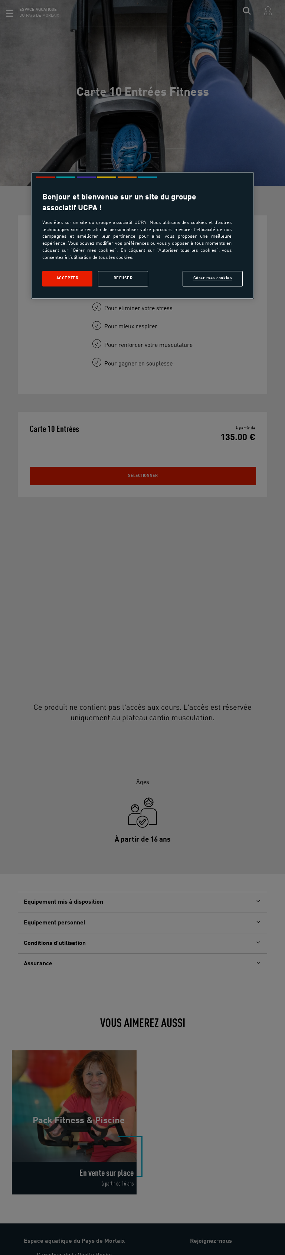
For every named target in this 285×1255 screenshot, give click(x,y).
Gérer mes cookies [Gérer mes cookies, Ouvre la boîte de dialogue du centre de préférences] (212, 278)
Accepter (67, 278)
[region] (142, 235)
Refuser (123, 278)
